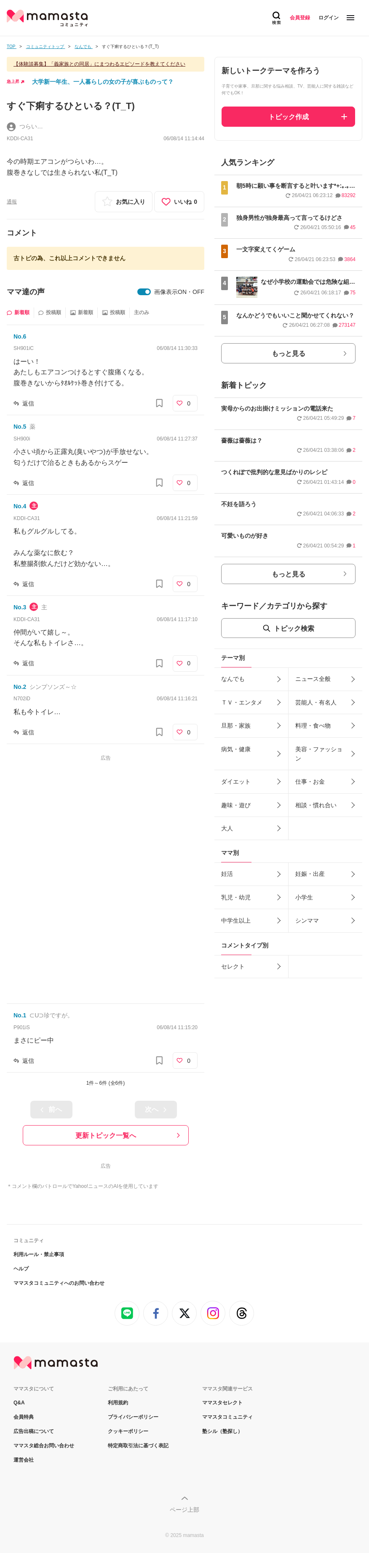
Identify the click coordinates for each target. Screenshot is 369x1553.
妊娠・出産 (310, 873)
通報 (12, 202)
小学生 (304, 897)
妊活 (227, 873)
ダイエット (236, 781)
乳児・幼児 (236, 897)
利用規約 (118, 1402)
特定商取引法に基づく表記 (138, 1445)
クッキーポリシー (128, 1431)
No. (19, 336)
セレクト (233, 966)
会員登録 (300, 18)
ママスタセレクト (222, 1402)
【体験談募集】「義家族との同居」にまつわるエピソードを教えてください (99, 64)
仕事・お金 (310, 781)
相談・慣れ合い (316, 805)
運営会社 (23, 1459)
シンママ (307, 920)
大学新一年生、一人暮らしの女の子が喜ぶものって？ (103, 81)
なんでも (233, 678)
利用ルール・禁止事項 (38, 1254)
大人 (227, 828)
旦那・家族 (236, 725)
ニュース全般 (313, 678)
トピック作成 (288, 116)
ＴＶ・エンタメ (241, 702)
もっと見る (288, 353)
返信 (28, 403)
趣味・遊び (236, 805)
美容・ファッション (318, 754)
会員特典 (23, 1417)
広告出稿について (33, 1431)
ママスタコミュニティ (227, 1417)
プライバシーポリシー (133, 1417)
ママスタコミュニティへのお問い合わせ (58, 1283)
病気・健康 (236, 749)
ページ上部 (184, 1509)
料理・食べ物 (313, 725)
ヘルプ (21, 1268)
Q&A (19, 1402)
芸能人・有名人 (316, 702)
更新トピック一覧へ (105, 1135)
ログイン (328, 18)
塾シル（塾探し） (222, 1431)
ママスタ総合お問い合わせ (43, 1445)
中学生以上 (236, 920)
